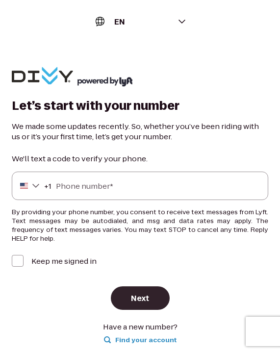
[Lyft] (42, 77)
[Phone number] (140, 186)
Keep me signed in (64, 261)
